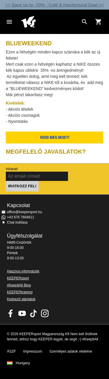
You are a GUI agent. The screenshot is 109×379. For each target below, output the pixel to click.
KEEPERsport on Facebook (11, 313)
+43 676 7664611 (20, 217)
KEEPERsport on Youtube (22, 313)
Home (50, 22)
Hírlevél (12, 169)
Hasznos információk (23, 271)
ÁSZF (11, 351)
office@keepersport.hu (24, 212)
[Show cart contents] (98, 22)
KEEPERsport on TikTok (33, 313)
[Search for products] (84, 22)
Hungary (23, 363)
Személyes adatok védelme (70, 351)
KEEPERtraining (20, 292)
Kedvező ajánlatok (21, 299)
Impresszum (32, 351)
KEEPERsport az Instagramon (45, 313)
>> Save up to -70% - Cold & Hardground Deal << (54, 4)
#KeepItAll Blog (19, 285)
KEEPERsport (18, 278)
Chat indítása (17, 222)
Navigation (9, 22)
